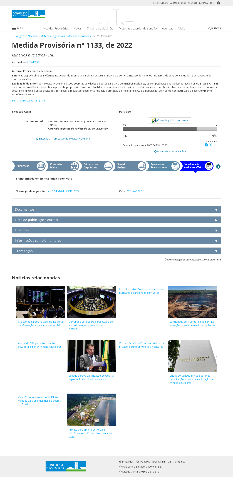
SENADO (192, 2)
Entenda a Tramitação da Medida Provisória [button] (63, 138)
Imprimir (41, 100)
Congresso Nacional (26, 36)
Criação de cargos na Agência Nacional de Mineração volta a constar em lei (40, 323)
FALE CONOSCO (160, 2)
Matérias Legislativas (53, 36)
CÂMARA (203, 2)
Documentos (24, 209)
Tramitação (24, 251)
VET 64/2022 (33, 62)
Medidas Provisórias (56, 28)
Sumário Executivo (22, 100)
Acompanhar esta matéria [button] (170, 151)
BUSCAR (215, 28)
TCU (212, 2)
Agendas (167, 28)
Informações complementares (38, 240)
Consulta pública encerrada (170, 120)
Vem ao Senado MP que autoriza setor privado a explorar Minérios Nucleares (141, 344)
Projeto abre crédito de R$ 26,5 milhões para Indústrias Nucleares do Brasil (90, 433)
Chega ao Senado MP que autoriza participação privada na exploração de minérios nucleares (192, 379)
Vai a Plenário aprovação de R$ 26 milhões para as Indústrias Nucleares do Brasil (39, 400)
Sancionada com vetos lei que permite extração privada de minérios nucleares (192, 323)
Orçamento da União (100, 28)
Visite (182, 28)
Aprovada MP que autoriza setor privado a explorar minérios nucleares (39, 344)
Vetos (77, 28)
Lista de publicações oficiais (36, 220)
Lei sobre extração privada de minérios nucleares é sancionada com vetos (141, 290)
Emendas (22, 230)
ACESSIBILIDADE (178, 2)
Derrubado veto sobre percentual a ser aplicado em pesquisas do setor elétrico (91, 325)
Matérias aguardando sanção (138, 28)
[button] (207, 145)
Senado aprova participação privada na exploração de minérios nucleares (91, 377)
